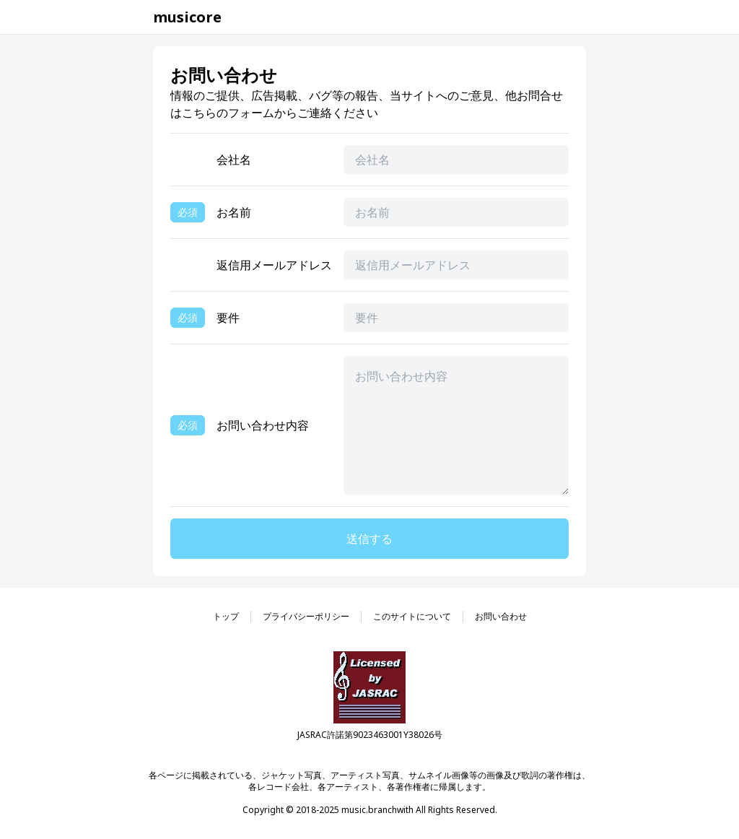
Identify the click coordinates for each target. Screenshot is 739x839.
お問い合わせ (501, 616)
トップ (226, 616)
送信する (369, 539)
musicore (187, 17)
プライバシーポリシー (306, 616)
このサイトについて (412, 616)
